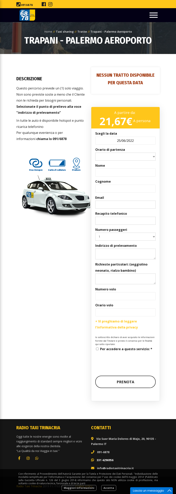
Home (48, 31)
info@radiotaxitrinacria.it (115, 468)
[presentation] (125, 360)
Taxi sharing (65, 31)
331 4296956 (105, 460)
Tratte (82, 31)
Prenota (125, 381)
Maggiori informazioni (79, 488)
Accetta (108, 488)
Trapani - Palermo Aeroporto (111, 31)
